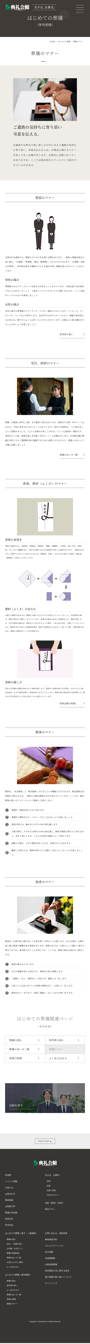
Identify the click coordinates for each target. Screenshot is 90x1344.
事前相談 (9, 1201)
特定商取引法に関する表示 (57, 1271)
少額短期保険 (51, 1265)
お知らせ (9, 1188)
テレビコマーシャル (54, 1247)
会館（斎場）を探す (54, 1204)
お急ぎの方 (10, 1195)
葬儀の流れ (15, 1040)
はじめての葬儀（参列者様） (18, 1276)
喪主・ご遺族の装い (15, 1245)
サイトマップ (51, 1284)
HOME (52, 41)
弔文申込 (9, 1226)
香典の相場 (15, 1058)
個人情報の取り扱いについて (58, 1278)
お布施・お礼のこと (15, 1249)
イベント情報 (11, 1182)
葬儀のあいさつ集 (72, 455)
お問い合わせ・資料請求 (56, 1234)
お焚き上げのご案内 (15, 1263)
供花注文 (9, 1220)
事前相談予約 (51, 1240)
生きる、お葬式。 (53, 1176)
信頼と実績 (51, 1191)
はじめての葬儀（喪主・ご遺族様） (21, 1234)
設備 (48, 1187)
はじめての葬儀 (64, 41)
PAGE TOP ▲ (45, 1141)
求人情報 (49, 1253)
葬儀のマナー (56, 1049)
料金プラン (50, 1210)
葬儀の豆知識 (11, 1213)
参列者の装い (72, 334)
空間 (48, 1182)
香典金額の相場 (72, 703)
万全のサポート (53, 1196)
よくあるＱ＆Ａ (58, 1058)
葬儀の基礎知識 (13, 1254)
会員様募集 (50, 1259)
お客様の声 (10, 1207)
